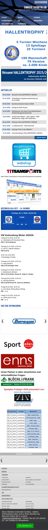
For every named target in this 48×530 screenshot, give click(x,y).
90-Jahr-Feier (30, 484)
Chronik (4, 484)
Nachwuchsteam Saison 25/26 (23, 104)
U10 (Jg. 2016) (5, 508)
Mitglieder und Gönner (33, 479)
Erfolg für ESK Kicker (19, 107)
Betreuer (29, 501)
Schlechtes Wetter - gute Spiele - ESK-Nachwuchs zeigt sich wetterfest (26, 117)
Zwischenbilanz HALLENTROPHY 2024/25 (27, 133)
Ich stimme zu (25, 526)
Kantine (28, 482)
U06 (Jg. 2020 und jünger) (9, 503)
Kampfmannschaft (9, 21)
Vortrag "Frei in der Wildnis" (22, 129)
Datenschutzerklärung (11, 518)
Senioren (38, 21)
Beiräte (28, 477)
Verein (37, 17)
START (4, 17)
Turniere (22, 24)
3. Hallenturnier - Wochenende (23, 126)
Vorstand (5, 477)
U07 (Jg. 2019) (30, 503)
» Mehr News (41, 137)
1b (19, 21)
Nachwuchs (7, 24)
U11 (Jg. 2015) (30, 508)
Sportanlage (6, 482)
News (20, 17)
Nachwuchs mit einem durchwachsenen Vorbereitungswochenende (26, 112)
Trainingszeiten (7, 501)
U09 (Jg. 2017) (30, 506)
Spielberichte (6, 489)
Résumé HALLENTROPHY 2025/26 (24, 95)
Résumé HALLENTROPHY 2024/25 (24, 122)
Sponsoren (5, 479)
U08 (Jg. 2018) (5, 506)
